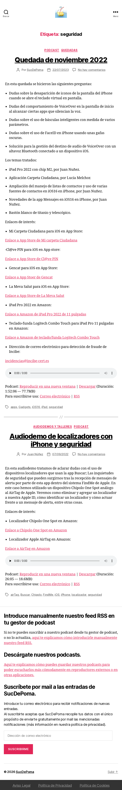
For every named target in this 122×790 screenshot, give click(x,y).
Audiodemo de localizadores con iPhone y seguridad (60, 440)
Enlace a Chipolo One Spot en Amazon (36, 530)
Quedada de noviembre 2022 (61, 60)
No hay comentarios (91, 70)
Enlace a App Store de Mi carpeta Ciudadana (41, 240)
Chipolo (36, 594)
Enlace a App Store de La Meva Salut (34, 296)
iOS (57, 594)
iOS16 (36, 407)
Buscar (25, 594)
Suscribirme (18, 749)
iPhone (65, 594)
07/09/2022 (60, 454)
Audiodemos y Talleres (52, 426)
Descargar (87, 386)
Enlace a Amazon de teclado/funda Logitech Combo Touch (52, 337)
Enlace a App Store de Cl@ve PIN (31, 259)
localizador (79, 594)
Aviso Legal (21, 785)
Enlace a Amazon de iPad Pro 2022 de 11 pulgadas (45, 314)
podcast (51, 50)
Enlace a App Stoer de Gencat (29, 277)
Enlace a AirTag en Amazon (27, 549)
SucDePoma (35, 70)
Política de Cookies (95, 785)
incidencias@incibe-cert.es (27, 361)
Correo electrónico (55, 396)
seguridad (56, 407)
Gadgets (24, 407)
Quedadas (69, 50)
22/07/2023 (60, 70)
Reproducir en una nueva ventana (47, 386)
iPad (44, 407)
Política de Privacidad (55, 785)
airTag (15, 594)
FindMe (48, 594)
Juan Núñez (35, 454)
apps (14, 407)
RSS (77, 396)
